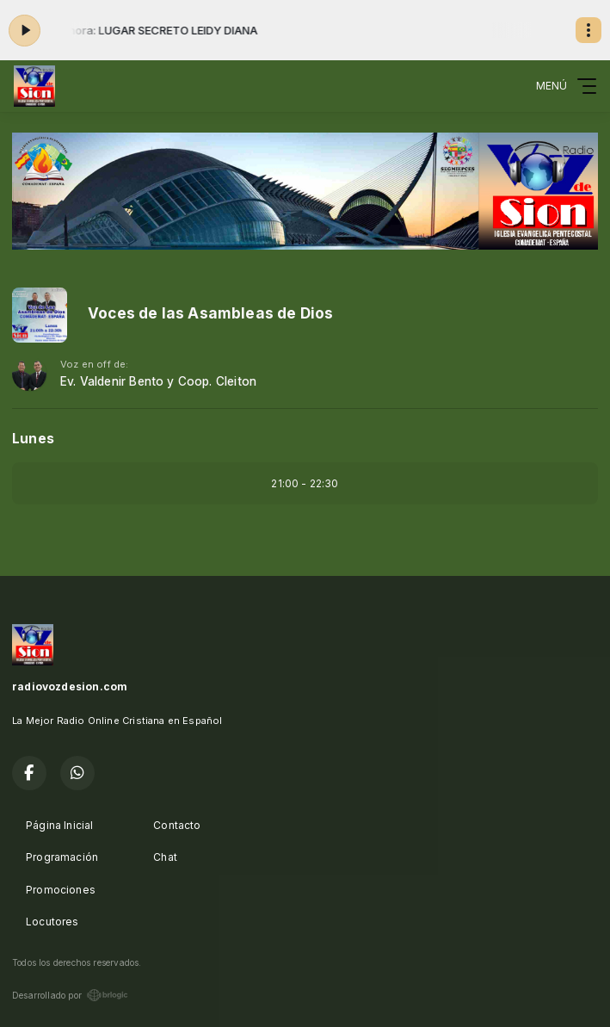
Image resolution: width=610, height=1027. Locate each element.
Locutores (52, 921)
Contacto (176, 825)
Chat (165, 857)
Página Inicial (60, 825)
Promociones (61, 889)
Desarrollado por (70, 995)
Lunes (33, 438)
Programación (62, 857)
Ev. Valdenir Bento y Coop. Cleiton (158, 381)
